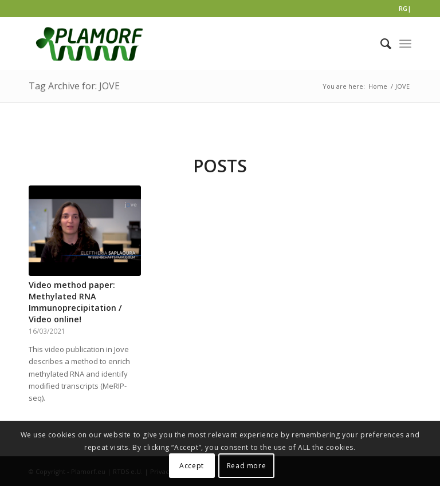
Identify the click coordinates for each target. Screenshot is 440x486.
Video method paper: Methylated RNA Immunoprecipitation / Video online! (75, 302)
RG (403, 8)
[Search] (380, 43)
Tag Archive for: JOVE (74, 86)
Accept (191, 466)
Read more (246, 466)
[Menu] (405, 43)
